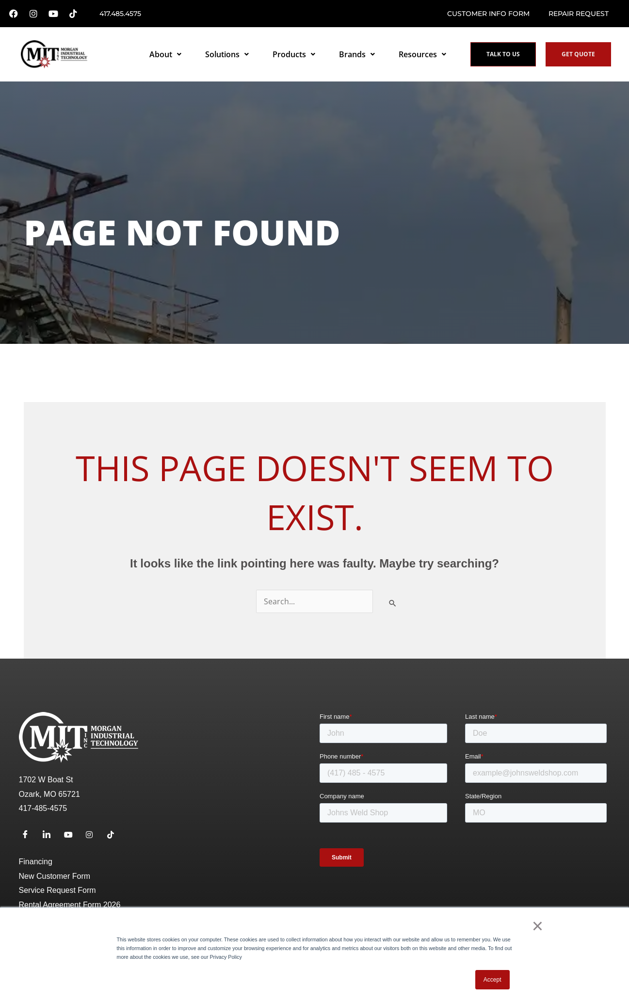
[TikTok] (114, 835)
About (165, 54)
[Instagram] (93, 835)
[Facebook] (28, 835)
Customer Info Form (488, 13)
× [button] (537, 925)
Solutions (227, 54)
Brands (357, 54)
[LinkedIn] (50, 835)
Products (294, 54)
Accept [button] (492, 979)
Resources (422, 54)
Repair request (578, 13)
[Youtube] (71, 835)
